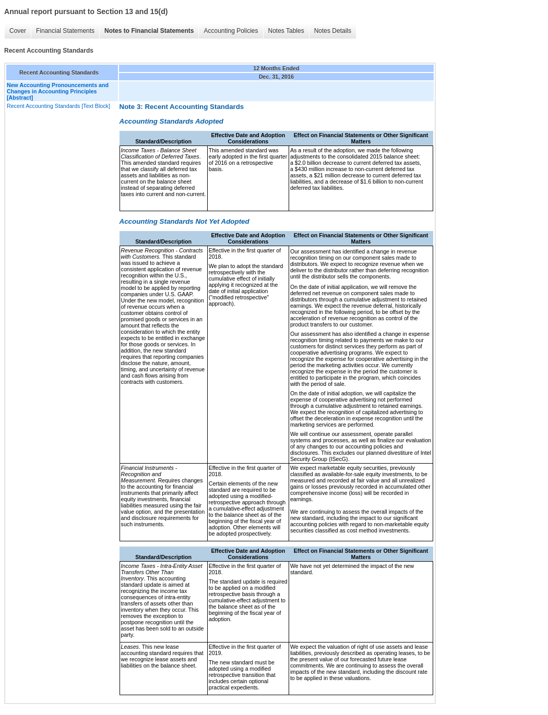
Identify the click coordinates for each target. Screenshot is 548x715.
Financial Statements (65, 30)
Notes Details (332, 30)
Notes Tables (286, 30)
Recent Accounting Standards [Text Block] (58, 106)
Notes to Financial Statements (149, 30)
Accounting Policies (231, 30)
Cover (17, 30)
